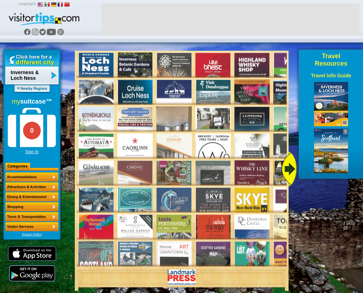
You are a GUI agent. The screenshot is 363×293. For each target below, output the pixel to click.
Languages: (27, 4)
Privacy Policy (32, 234)
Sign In (31, 151)
